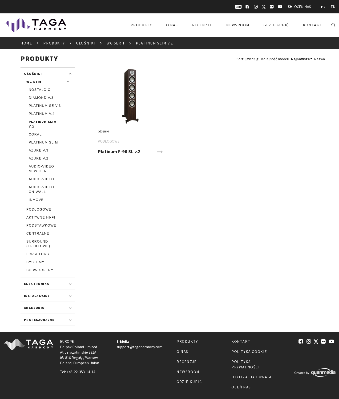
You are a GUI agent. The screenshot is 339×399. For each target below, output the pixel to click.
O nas (172, 25)
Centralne (37, 233)
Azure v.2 (38, 158)
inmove (36, 200)
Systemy (35, 262)
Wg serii (116, 43)
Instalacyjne (37, 296)
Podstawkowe (41, 225)
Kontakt (312, 25)
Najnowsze (300, 58)
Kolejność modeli (275, 58)
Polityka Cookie (249, 351)
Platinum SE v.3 (45, 106)
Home (26, 43)
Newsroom (237, 25)
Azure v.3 (38, 150)
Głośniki (85, 43)
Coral (35, 134)
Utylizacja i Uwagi (251, 377)
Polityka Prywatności (245, 364)
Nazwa (319, 58)
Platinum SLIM (43, 142)
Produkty (141, 25)
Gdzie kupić (276, 25)
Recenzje (202, 25)
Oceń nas (299, 6)
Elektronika (36, 284)
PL (323, 6)
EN (333, 6)
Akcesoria (34, 308)
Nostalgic (39, 90)
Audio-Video (41, 179)
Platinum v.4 (42, 114)
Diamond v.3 (41, 98)
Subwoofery (39, 270)
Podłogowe (38, 209)
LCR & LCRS (37, 254)
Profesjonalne (39, 320)
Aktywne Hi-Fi (40, 217)
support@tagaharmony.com (139, 346)
